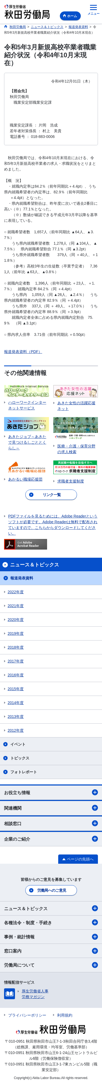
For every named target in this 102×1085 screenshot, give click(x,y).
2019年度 (16, 633)
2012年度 (16, 730)
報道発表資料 (21, 578)
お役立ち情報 (51, 792)
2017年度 (16, 661)
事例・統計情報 (51, 937)
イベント (18, 744)
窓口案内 (51, 951)
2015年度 (16, 689)
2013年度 (16, 716)
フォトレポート (23, 772)
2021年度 (16, 606)
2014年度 (16, 703)
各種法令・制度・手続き (51, 922)
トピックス (19, 758)
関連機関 (51, 808)
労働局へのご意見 (51, 890)
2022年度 (16, 592)
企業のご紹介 (51, 839)
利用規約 (64, 1015)
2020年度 (16, 619)
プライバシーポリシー (27, 1015)
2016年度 (16, 675)
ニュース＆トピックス (51, 908)
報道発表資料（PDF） (23, 351)
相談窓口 (51, 823)
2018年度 (16, 647)
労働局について (51, 965)
